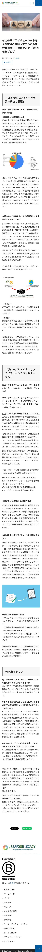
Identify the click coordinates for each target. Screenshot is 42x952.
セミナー (7, 902)
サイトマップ (9, 941)
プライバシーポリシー (13, 937)
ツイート (15, 827)
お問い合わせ (33, 3)
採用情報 (7, 919)
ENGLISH (31, 3)
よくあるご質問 (10, 911)
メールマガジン (23, 804)
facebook (8, 808)
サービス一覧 (9, 893)
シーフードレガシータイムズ (15, 924)
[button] (38, 3)
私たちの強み (9, 889)
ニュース (7, 906)
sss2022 (8, 62)
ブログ (6, 898)
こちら (12, 882)
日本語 (17, 58)
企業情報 (7, 915)
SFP (4, 413)
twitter (17, 808)
